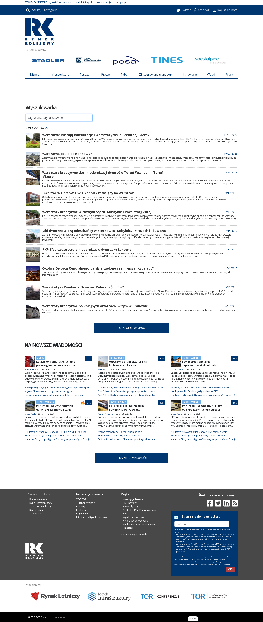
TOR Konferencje (85, 503)
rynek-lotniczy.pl (83, 2)
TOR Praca (35, 513)
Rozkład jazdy (130, 506)
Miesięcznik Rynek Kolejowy (91, 517)
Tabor (124, 75)
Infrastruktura (59, 75)
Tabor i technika (191, 357)
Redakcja (81, 506)
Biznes (34, 75)
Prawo (105, 75)
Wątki (211, 75)
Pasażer (85, 75)
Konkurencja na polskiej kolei (139, 524)
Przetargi (128, 527)
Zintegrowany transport (155, 75)
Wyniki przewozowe (134, 517)
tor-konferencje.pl (104, 2)
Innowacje (190, 75)
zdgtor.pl (121, 2)
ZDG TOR (81, 499)
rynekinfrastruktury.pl (60, 2)
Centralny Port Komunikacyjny (139, 510)
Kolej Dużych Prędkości (135, 520)
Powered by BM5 (59, 617)
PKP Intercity (130, 503)
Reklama (81, 510)
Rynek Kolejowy (38, 499)
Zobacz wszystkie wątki (134, 534)
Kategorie (51, 10)
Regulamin (82, 513)
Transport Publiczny (40, 506)
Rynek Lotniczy (37, 510)
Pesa (126, 513)
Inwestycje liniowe (133, 499)
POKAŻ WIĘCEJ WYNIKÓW (131, 328)
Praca (229, 75)
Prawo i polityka (118, 401)
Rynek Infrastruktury (40, 503)
